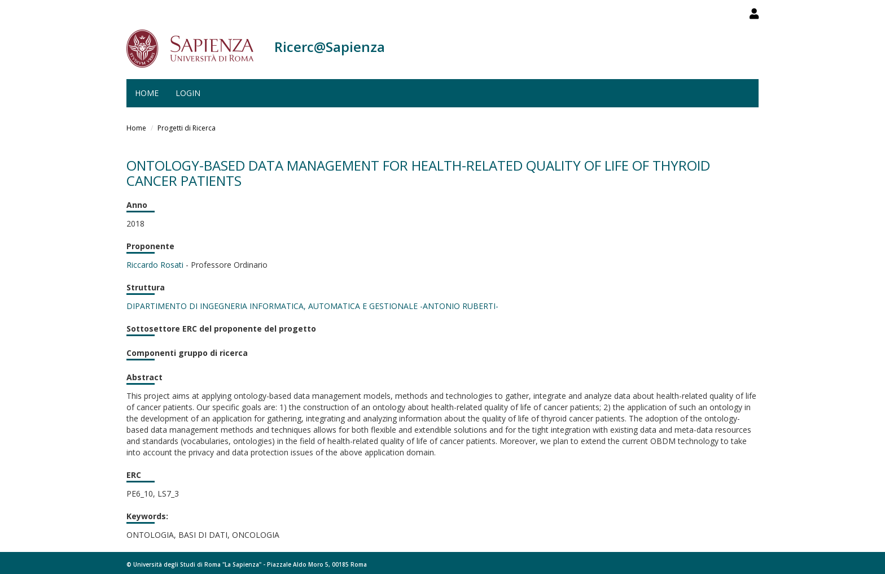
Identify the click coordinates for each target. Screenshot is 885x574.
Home (147, 93)
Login (188, 93)
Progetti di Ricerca (186, 128)
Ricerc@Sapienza (329, 46)
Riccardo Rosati (154, 264)
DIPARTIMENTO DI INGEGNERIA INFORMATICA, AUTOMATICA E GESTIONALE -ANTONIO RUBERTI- (312, 306)
